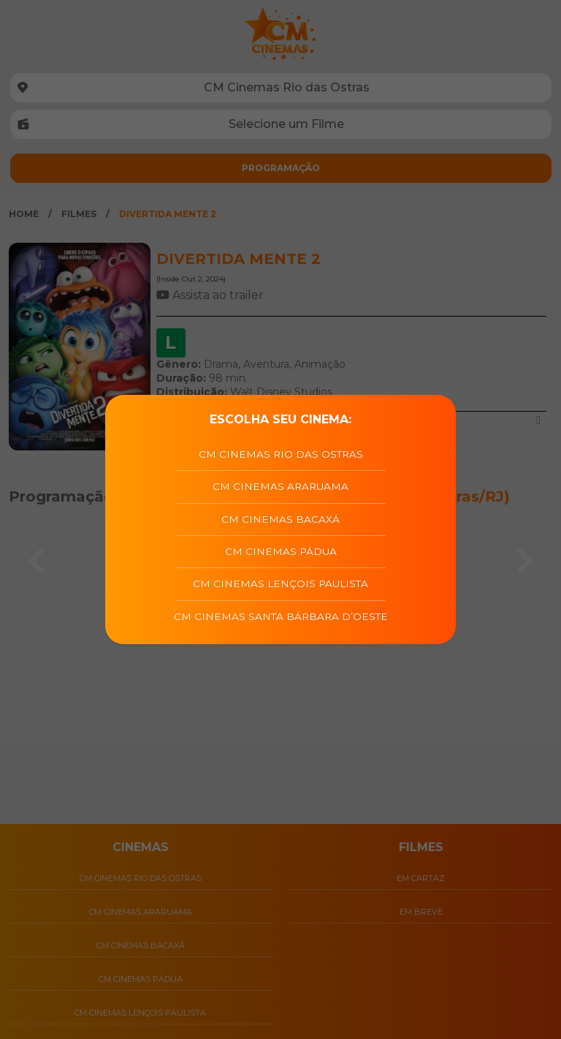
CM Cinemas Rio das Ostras (281, 454)
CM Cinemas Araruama (280, 486)
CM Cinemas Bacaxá (280, 519)
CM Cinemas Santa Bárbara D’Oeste (281, 616)
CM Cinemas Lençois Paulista (280, 583)
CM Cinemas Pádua (281, 551)
